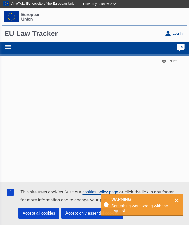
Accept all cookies (39, 213)
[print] (169, 61)
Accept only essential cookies (92, 213)
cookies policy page (100, 192)
